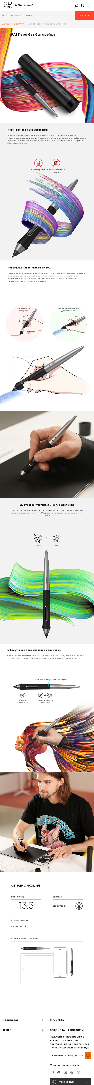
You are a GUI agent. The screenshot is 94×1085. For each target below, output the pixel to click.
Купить (84, 15)
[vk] (65, 1071)
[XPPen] (18, 5)
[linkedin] (72, 1071)
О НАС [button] (23, 1030)
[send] (88, 1055)
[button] (76, 5)
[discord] (59, 1071)
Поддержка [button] (23, 1020)
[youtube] (52, 1071)
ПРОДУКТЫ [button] (70, 1020)
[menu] (87, 5)
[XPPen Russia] (78, 1071)
